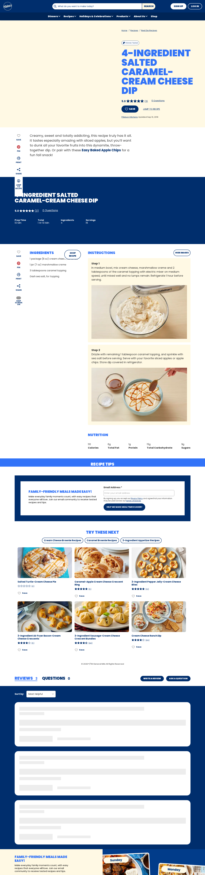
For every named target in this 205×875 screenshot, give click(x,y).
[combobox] (97, 6)
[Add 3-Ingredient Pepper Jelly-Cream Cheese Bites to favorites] (133, 596)
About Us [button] (139, 16)
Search (149, 6)
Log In (195, 6)
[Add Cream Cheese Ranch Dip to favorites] (133, 647)
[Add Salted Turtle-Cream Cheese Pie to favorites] (19, 593)
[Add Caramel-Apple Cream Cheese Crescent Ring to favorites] (76, 596)
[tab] (26, 678)
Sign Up (178, 6)
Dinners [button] (53, 16)
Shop (154, 16)
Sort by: (19, 694)
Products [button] (122, 16)
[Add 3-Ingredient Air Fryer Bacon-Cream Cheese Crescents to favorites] (19, 650)
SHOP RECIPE (72, 254)
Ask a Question (178, 678)
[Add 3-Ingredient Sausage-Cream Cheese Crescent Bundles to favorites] (76, 650)
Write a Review (152, 678)
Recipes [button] (69, 16)
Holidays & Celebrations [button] (95, 16)
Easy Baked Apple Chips (101, 150)
